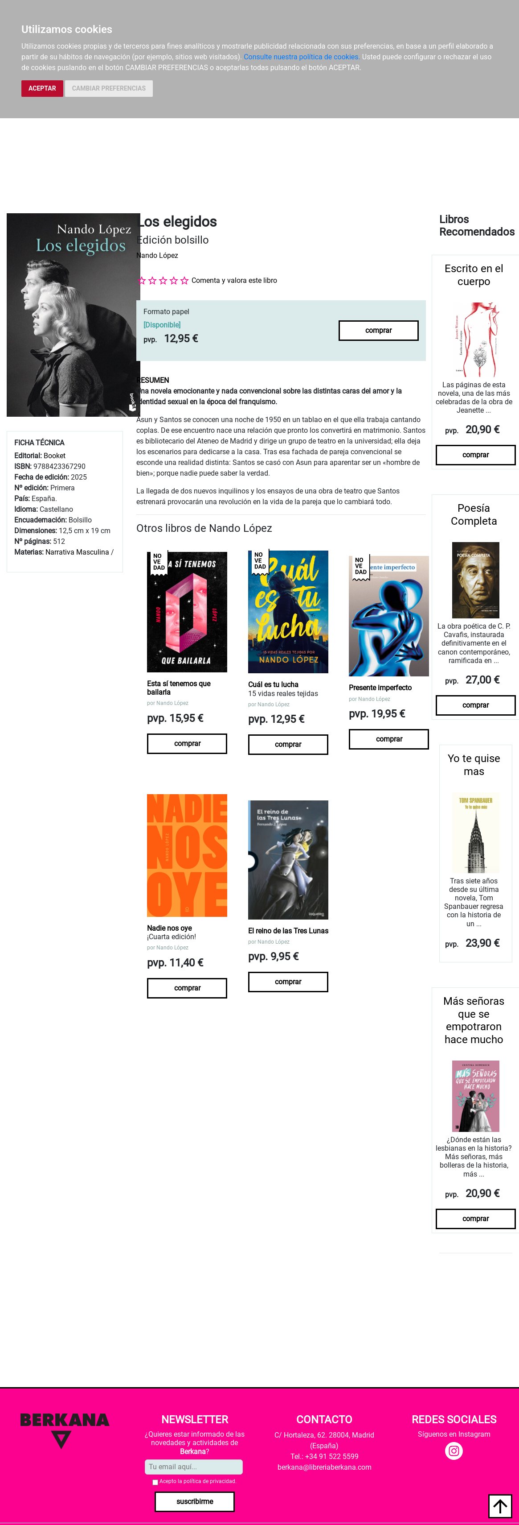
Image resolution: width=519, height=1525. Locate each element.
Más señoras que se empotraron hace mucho (473, 1020)
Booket (54, 456)
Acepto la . (198, 1481)
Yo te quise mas (474, 765)
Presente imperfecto (380, 688)
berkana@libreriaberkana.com (325, 1467)
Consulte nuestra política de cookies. (302, 57)
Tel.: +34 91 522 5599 (324, 1456)
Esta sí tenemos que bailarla (178, 688)
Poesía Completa (474, 514)
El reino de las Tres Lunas (288, 931)
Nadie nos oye (169, 928)
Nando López (157, 255)
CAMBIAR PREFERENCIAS (109, 88)
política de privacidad (209, 1481)
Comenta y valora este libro (234, 280)
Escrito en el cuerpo (474, 275)
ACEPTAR (42, 88)
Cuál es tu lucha (273, 684)
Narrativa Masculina (77, 552)
